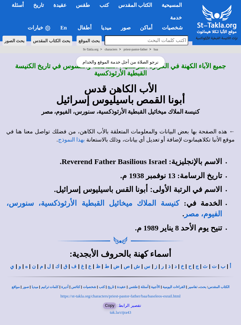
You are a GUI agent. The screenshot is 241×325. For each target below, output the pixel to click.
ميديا (35, 287)
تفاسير (192, 287)
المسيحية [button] (172, 5)
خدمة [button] (176, 18)
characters (110, 49)
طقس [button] (83, 5)
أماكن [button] (146, 28)
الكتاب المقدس (218, 287)
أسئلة (144, 287)
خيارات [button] (39, 28)
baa (156, 49)
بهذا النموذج (71, 140)
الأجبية (155, 287)
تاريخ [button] (38, 5)
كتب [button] (104, 5)
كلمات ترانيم (50, 287)
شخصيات (89, 287)
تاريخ (111, 287)
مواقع (16, 287)
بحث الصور (14, 40)
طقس (133, 287)
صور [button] (126, 28)
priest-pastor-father (135, 49)
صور (26, 287)
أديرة (64, 287)
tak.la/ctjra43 (120, 312)
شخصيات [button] (174, 28)
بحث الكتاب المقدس (51, 40)
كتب (102, 287)
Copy (109, 305)
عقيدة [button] (60, 5)
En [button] (64, 28)
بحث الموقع (89, 40)
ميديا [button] (106, 28)
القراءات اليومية (174, 287)
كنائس (75, 287)
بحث (203, 287)
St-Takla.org (90, 49)
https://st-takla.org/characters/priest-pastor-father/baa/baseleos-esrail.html (121, 296)
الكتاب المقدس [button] (135, 5)
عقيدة (121, 287)
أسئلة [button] (18, 5)
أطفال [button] (85, 28)
